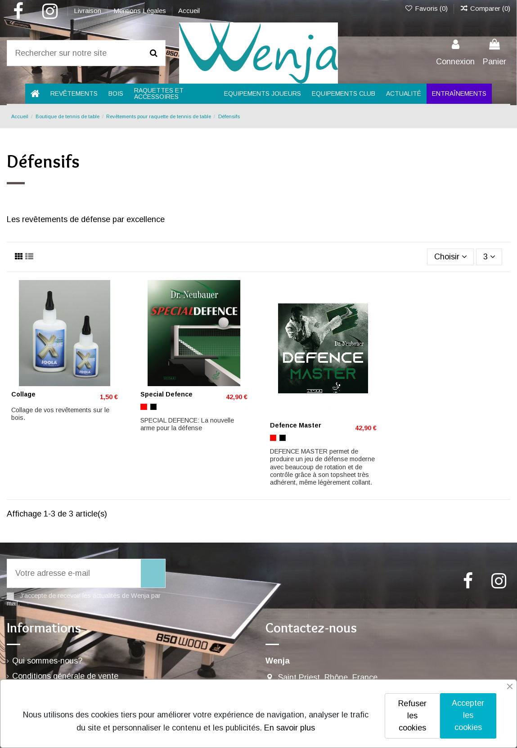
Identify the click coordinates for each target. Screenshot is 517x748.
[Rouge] (143, 407)
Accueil (189, 10)
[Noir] (153, 407)
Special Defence (166, 394)
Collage (23, 394)
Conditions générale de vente (65, 676)
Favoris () (426, 8)
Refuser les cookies (412, 715)
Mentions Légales (140, 10)
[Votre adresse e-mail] (74, 573)
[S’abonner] (153, 573)
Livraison (88, 10)
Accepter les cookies (468, 715)
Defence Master (295, 425)
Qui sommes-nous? (47, 660)
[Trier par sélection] (450, 257)
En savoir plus (289, 727)
